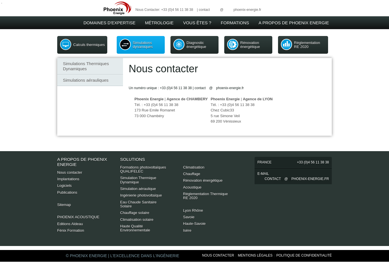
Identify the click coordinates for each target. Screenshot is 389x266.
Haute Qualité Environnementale (135, 228)
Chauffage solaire (134, 213)
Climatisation (193, 167)
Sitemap (64, 205)
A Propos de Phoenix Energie (294, 22)
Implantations (68, 179)
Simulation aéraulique (138, 189)
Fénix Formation (70, 230)
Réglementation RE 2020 (307, 45)
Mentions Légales (255, 255)
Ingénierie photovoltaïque (141, 195)
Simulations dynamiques (143, 45)
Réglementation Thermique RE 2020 (205, 196)
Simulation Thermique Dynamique (138, 180)
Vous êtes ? (197, 22)
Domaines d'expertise (110, 22)
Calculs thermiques (89, 45)
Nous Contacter (218, 255)
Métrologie (159, 22)
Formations (235, 22)
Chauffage (191, 174)
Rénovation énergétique (250, 45)
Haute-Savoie (194, 223)
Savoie (188, 217)
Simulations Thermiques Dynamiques (86, 66)
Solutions (132, 159)
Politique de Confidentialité (304, 255)
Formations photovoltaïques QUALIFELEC (143, 169)
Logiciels (64, 185)
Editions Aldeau (70, 224)
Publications (67, 192)
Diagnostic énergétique (196, 45)
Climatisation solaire (136, 219)
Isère (187, 230)
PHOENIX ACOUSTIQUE (78, 217)
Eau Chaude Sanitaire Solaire (138, 204)
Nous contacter (69, 172)
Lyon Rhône (193, 210)
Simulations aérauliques (85, 80)
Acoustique (192, 187)
